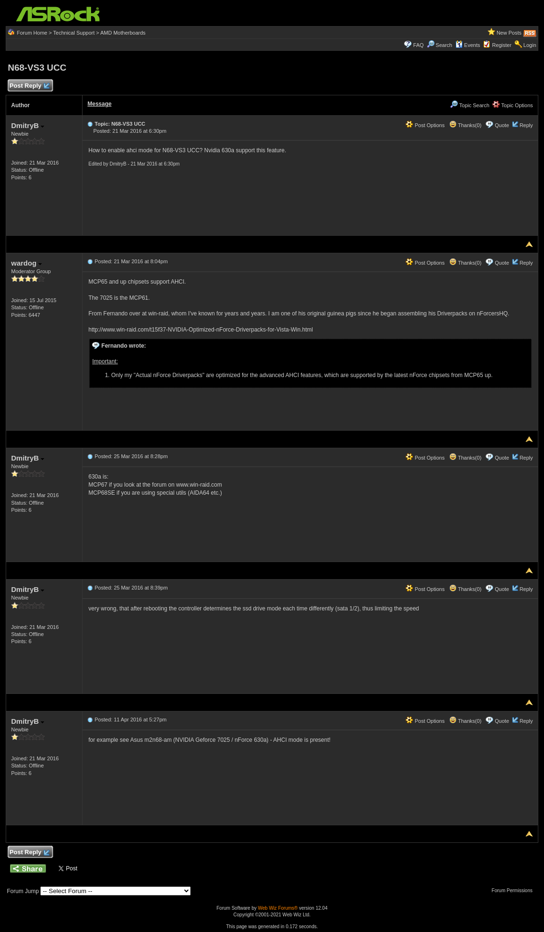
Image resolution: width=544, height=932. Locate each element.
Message (99, 104)
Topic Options (512, 105)
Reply (526, 125)
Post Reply (29, 86)
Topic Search (469, 105)
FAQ (418, 45)
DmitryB (27, 125)
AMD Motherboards (122, 33)
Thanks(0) (465, 125)
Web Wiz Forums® (278, 908)
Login (530, 45)
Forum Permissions (514, 890)
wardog (26, 263)
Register (501, 45)
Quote (502, 125)
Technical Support (73, 33)
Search (444, 45)
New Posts (509, 33)
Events (467, 45)
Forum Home (32, 33)
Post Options (425, 125)
